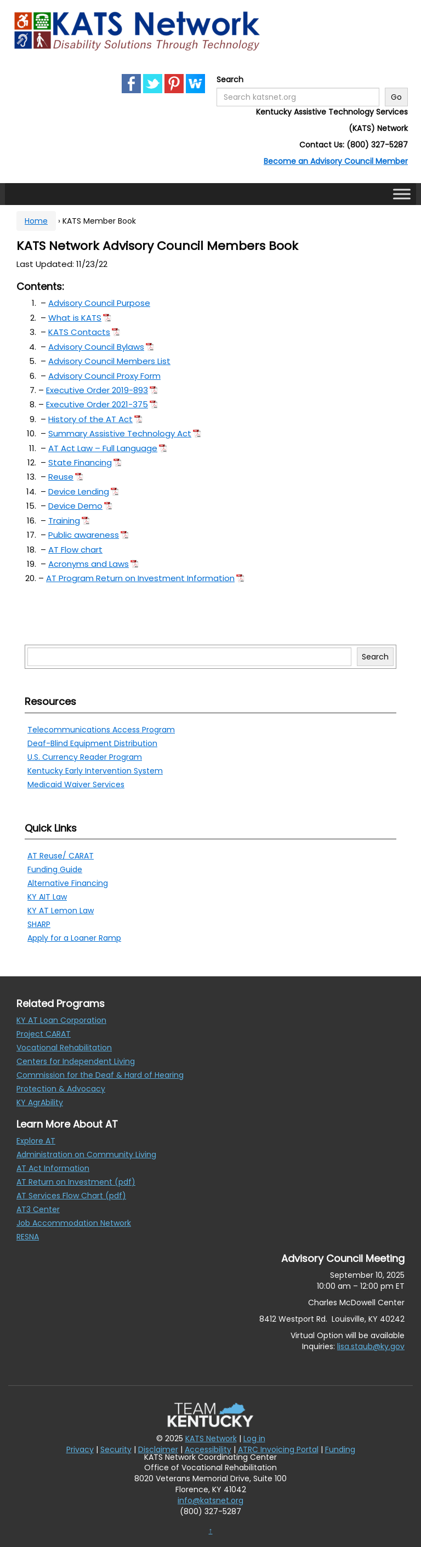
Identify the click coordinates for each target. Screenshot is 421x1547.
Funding (340, 1449)
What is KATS (74, 317)
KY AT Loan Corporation (61, 1020)
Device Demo (75, 505)
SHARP (38, 924)
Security (116, 1449)
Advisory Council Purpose (99, 303)
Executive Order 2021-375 (97, 404)
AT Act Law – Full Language (102, 448)
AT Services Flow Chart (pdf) (71, 1195)
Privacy (80, 1449)
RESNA (27, 1236)
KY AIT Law (47, 896)
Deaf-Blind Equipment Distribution (92, 743)
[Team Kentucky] (210, 1414)
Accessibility (208, 1449)
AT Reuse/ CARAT (60, 855)
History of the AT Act (90, 419)
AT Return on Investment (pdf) (75, 1181)
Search (230, 79)
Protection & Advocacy (60, 1088)
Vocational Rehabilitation (64, 1047)
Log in (254, 1438)
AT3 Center (38, 1209)
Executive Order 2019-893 (97, 390)
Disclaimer (158, 1449)
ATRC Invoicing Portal (278, 1449)
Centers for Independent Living (75, 1061)
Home (36, 220)
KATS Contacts (79, 332)
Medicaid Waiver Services (75, 784)
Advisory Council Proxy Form (104, 376)
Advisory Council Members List (109, 361)
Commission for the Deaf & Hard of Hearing (100, 1075)
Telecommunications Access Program (101, 729)
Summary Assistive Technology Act (119, 433)
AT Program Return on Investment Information (140, 578)
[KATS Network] (136, 30)
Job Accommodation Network (73, 1223)
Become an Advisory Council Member (336, 161)
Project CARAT (43, 1033)
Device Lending (78, 491)
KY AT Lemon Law (60, 910)
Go (396, 97)
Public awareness (83, 535)
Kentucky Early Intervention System (95, 770)
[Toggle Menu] (402, 194)
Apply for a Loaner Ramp (74, 937)
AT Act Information (52, 1168)
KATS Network (211, 1438)
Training (64, 520)
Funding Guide (54, 869)
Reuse (60, 476)
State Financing (80, 462)
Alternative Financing (67, 883)
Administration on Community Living (86, 1154)
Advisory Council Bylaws (96, 346)
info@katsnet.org (210, 1500)
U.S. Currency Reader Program (84, 757)
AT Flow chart (75, 549)
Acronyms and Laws (88, 564)
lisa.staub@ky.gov (371, 1346)
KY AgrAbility (39, 1102)
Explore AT (35, 1140)
